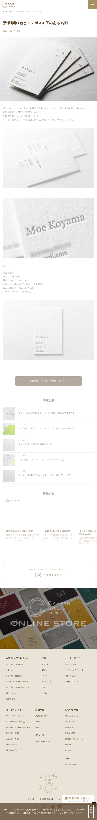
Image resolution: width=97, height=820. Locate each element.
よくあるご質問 (71, 764)
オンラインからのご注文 (74, 670)
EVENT (44, 676)
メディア (68, 750)
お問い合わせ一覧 (71, 716)
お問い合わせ (70, 721)
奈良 (37, 727)
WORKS (45, 664)
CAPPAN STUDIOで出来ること (18, 687)
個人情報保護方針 (47, 799)
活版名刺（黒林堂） (13, 733)
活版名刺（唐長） (13, 739)
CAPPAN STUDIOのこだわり (17, 682)
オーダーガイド (71, 664)
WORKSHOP (46, 682)
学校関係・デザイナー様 (74, 739)
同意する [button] (91, 811)
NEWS (44, 670)
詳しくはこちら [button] (76, 813)
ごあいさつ (10, 670)
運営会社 (31, 799)
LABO (44, 687)
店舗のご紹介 (11, 699)
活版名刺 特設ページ (14, 721)
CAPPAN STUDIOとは (14, 664)
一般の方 (68, 744)
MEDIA (44, 693)
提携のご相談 (70, 733)
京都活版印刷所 (41, 716)
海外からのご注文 (71, 682)
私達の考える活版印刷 (14, 676)
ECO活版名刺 (11, 744)
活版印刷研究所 (12, 750)
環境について (11, 693)
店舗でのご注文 (71, 676)
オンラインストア (13, 716)
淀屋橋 (37, 721)
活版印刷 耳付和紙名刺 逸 (17, 727)
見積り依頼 (69, 727)
